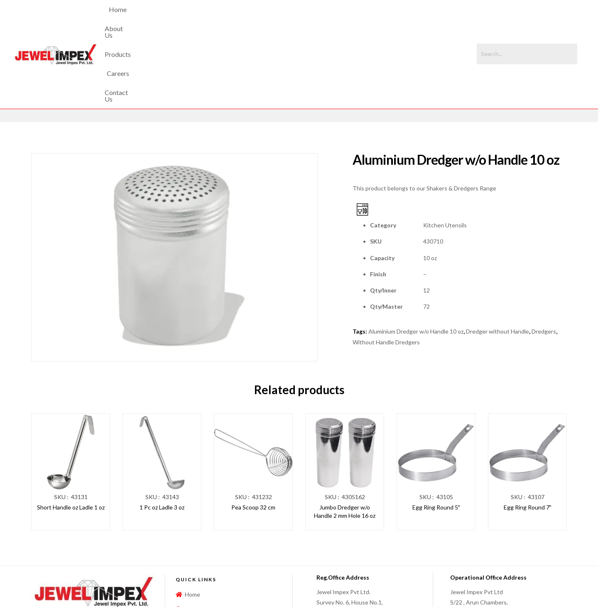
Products (283, 19)
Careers (319, 19)
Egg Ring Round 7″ (527, 437)
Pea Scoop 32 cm (253, 437)
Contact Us (359, 19)
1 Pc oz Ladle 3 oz (162, 437)
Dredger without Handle (497, 261)
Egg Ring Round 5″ (436, 437)
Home (208, 19)
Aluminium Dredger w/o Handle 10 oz (415, 261)
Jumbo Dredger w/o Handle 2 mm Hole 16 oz (344, 441)
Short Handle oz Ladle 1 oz (71, 437)
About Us (243, 19)
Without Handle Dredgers (386, 271)
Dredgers (544, 261)
